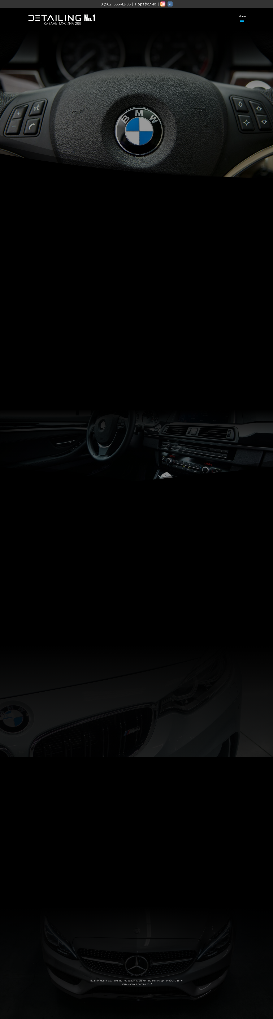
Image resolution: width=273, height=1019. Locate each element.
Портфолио (145, 3)
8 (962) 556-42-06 (116, 3)
